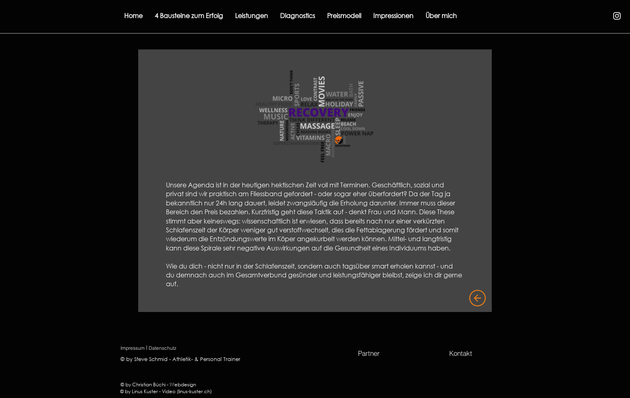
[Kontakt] (460, 353)
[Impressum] (132, 348)
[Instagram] (617, 16)
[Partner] (368, 353)
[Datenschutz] (162, 348)
